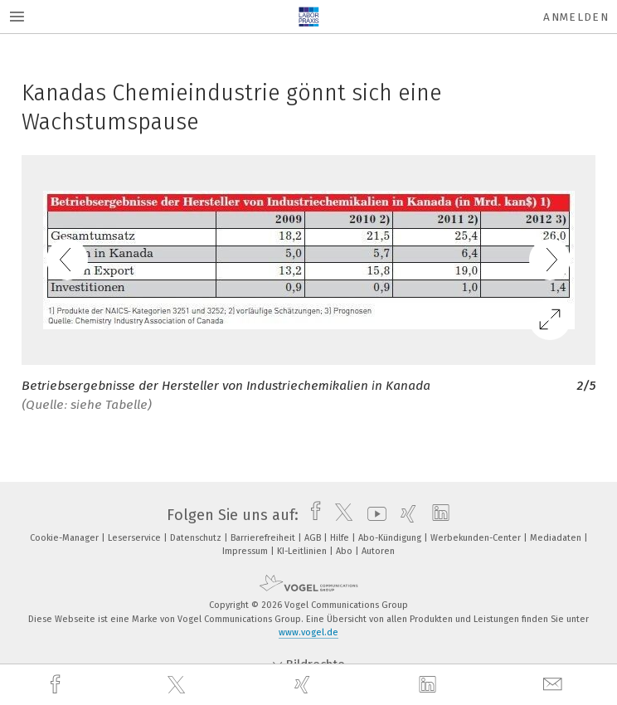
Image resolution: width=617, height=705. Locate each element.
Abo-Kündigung (391, 537)
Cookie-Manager (65, 537)
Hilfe (341, 537)
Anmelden (576, 17)
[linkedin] (429, 685)
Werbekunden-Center (476, 537)
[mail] (554, 685)
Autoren (378, 551)
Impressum (246, 551)
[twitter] (178, 685)
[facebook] (57, 685)
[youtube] (372, 515)
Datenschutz (197, 537)
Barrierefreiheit (264, 537)
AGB (313, 537)
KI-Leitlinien (303, 551)
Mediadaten (557, 537)
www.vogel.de (308, 632)
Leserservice (135, 537)
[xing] (304, 684)
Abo (345, 551)
